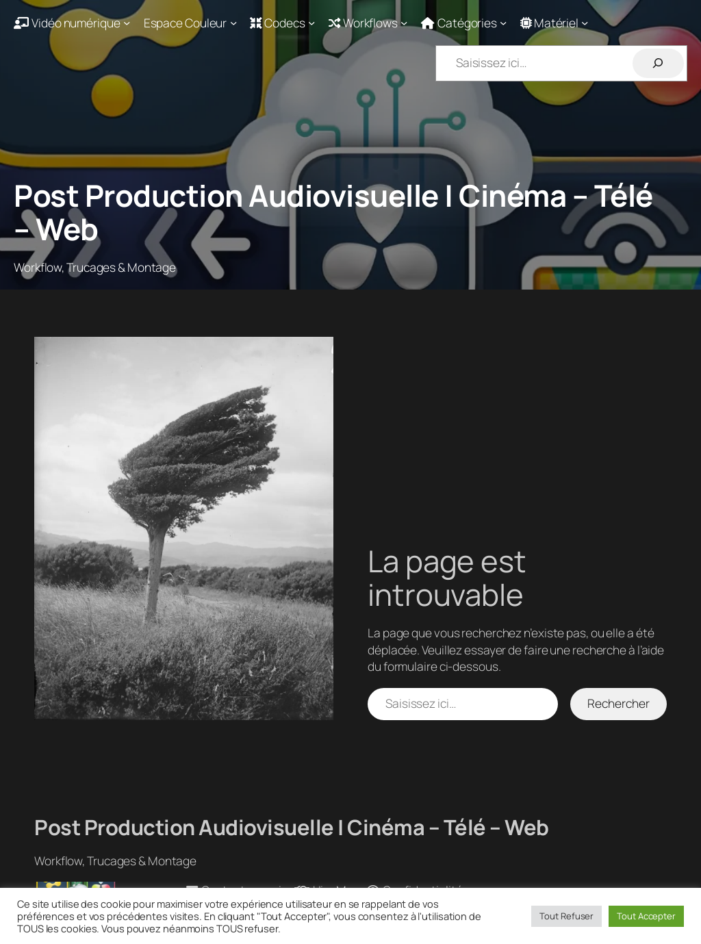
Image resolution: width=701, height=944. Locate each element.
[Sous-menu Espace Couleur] (190, 22)
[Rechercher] (658, 63)
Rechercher (618, 703)
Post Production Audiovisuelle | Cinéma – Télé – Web (333, 212)
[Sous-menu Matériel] (554, 22)
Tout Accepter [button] (646, 916)
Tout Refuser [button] (566, 916)
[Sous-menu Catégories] (464, 22)
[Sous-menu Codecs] (282, 22)
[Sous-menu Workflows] (368, 22)
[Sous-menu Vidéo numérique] (72, 22)
